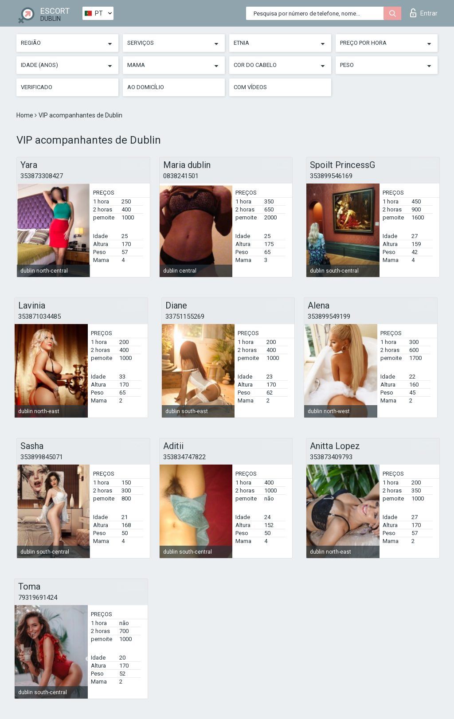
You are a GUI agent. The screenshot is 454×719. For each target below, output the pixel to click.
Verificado (36, 87)
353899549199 (329, 316)
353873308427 (41, 176)
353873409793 (331, 457)
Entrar (424, 13)
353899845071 (41, 457)
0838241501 (181, 176)
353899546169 (331, 176)
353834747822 (184, 457)
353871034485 (39, 316)
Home (25, 115)
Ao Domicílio (145, 87)
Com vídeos (250, 87)
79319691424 (37, 598)
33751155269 (184, 316)
